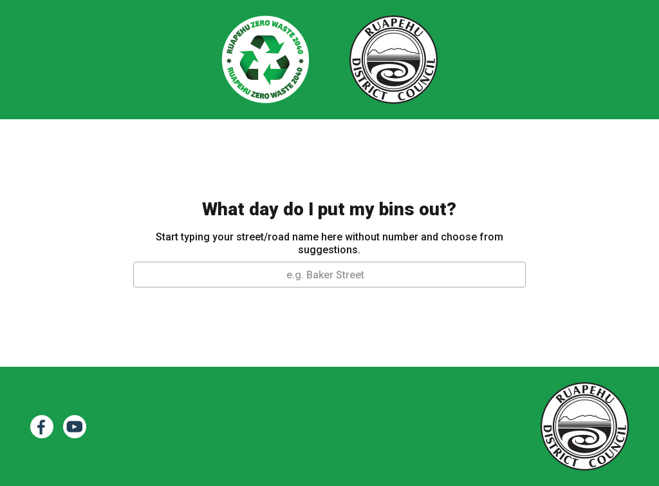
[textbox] (329, 275)
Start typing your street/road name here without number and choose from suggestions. (329, 243)
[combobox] (329, 274)
